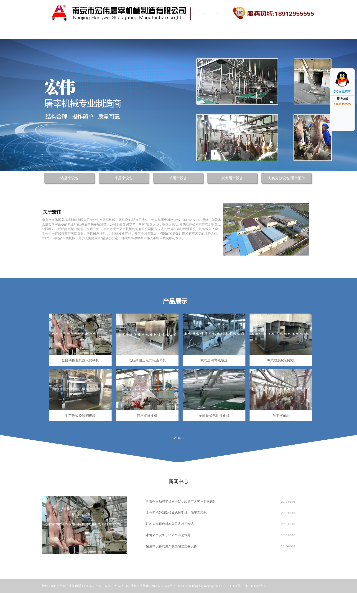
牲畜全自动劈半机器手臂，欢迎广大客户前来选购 (181, 501)
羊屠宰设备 (178, 178)
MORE (178, 438)
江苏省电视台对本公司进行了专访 (170, 524)
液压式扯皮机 (147, 416)
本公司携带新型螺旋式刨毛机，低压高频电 (176, 512)
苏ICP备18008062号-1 (251, 586)
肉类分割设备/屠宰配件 (286, 178)
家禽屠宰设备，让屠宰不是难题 (168, 535)
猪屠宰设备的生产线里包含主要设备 (171, 546)
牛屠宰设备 (124, 178)
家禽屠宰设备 (232, 178)
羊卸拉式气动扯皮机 (214, 416)
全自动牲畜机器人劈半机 (80, 360)
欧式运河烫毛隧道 (214, 360)
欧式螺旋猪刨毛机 (281, 360)
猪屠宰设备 (69, 178)
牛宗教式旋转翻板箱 (80, 416)
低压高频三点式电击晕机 (147, 360)
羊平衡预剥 (281, 416)
